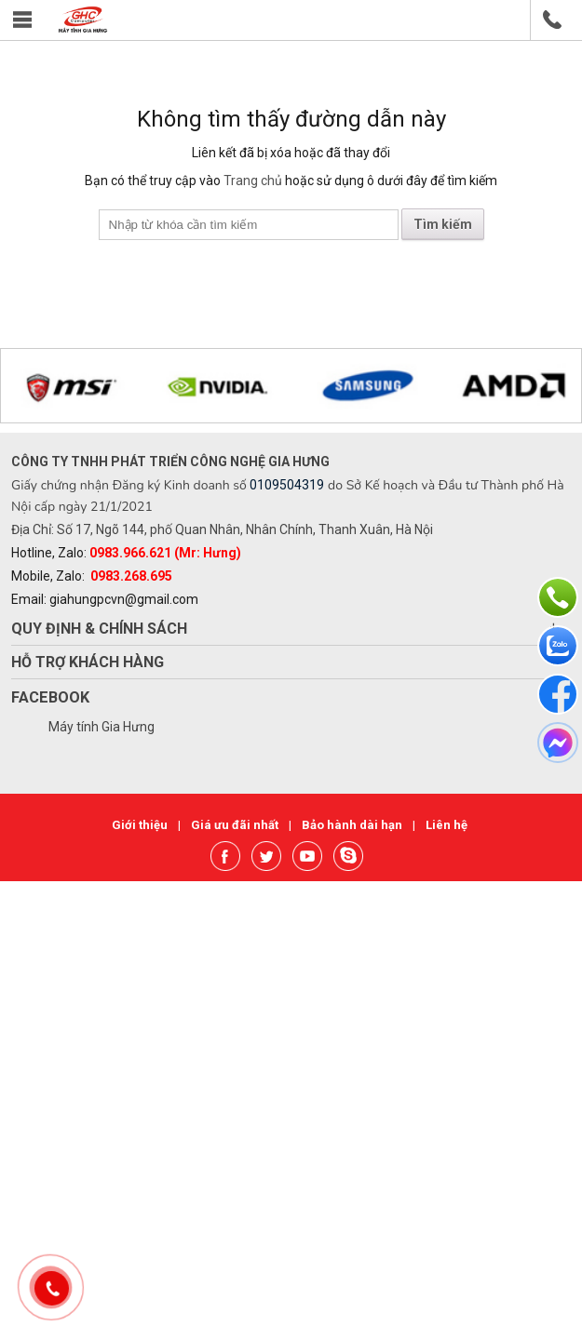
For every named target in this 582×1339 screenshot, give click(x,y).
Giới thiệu (141, 825)
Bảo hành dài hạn (353, 825)
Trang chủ (252, 180)
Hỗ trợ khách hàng (87, 662)
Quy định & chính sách (99, 628)
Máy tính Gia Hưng (101, 726)
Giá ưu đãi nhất (236, 825)
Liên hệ (446, 825)
